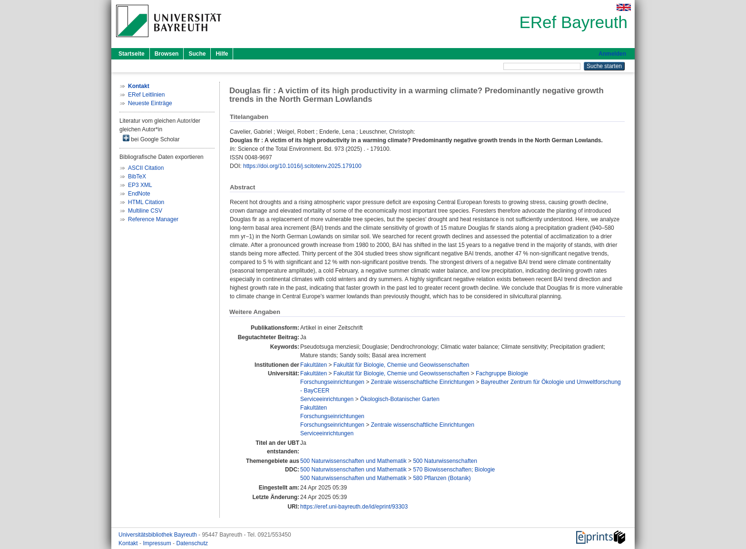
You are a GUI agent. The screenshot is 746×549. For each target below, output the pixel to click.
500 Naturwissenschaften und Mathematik (353, 461)
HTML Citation (146, 202)
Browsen (167, 53)
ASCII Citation (146, 168)
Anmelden (612, 53)
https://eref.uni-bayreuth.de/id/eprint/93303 (354, 506)
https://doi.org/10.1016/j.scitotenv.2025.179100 (302, 166)
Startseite (131, 53)
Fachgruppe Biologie (502, 373)
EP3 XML (140, 185)
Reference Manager (153, 219)
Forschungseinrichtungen (332, 382)
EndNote (139, 193)
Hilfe (222, 53)
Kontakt (128, 543)
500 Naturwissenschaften (445, 461)
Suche (197, 53)
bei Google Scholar (151, 139)
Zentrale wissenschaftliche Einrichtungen (422, 382)
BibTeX (137, 176)
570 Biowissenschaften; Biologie (454, 469)
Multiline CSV (145, 210)
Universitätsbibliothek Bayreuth (158, 534)
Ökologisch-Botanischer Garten (400, 399)
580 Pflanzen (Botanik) (442, 478)
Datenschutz (192, 543)
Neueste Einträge (150, 103)
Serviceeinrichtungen (326, 399)
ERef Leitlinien (146, 94)
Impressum (158, 543)
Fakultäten (313, 365)
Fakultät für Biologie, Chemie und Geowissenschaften (402, 365)
